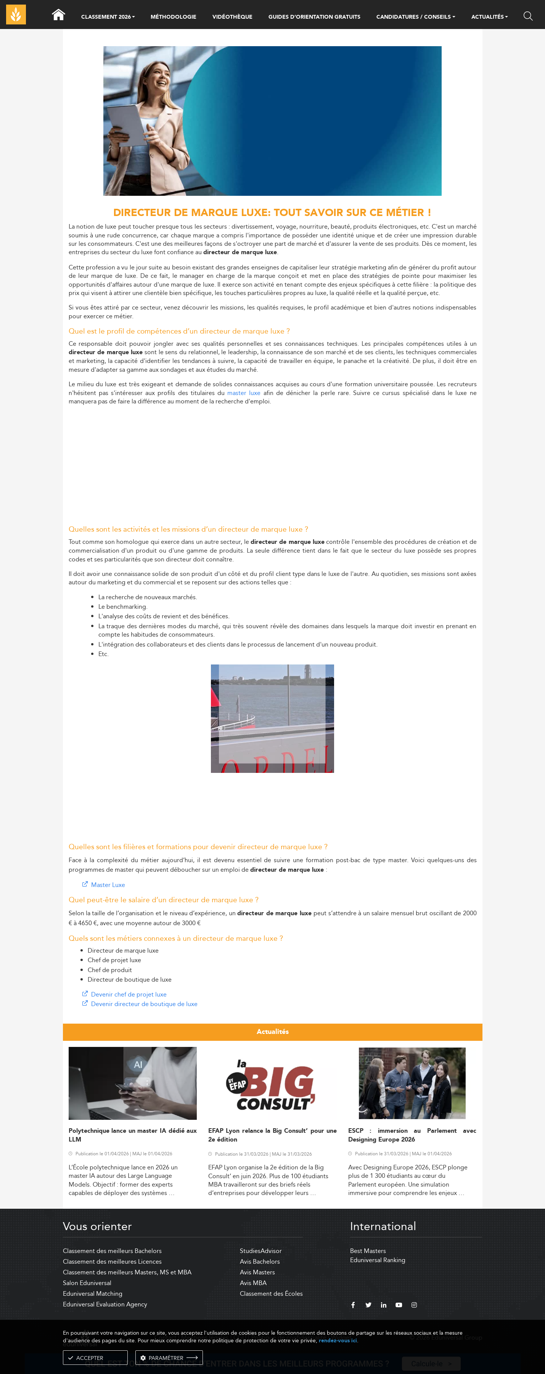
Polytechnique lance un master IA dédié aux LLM (133, 1135)
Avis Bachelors (260, 1261)
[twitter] (368, 1306)
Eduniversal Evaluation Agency (105, 1304)
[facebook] (353, 1306)
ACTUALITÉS (487, 17)
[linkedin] (384, 1306)
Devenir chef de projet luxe (129, 994)
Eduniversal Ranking (377, 1260)
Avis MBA (253, 1283)
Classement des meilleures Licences (112, 1261)
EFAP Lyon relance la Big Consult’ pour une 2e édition (272, 1135)
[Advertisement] (273, 465)
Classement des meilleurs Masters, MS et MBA (127, 1272)
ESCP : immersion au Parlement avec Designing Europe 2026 (412, 1135)
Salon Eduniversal (87, 1283)
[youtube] (399, 1306)
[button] (133, 17)
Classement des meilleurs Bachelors (112, 1251)
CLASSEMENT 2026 (106, 17)
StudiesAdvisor (261, 1251)
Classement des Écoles (271, 1293)
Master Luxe (108, 885)
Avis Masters (257, 1272)
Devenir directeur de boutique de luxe (144, 1004)
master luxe (243, 393)
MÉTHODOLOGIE (173, 17)
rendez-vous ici (338, 1340)
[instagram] (414, 1306)
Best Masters (368, 1251)
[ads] (272, 193)
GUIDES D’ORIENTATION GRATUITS (314, 17)
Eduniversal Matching (92, 1293)
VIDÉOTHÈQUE (232, 17)
